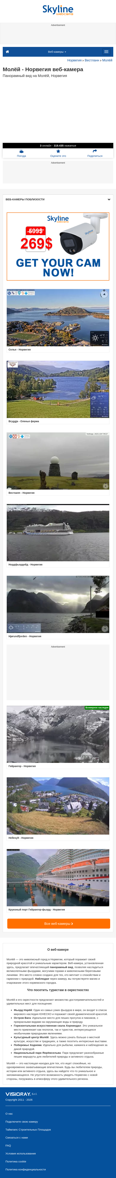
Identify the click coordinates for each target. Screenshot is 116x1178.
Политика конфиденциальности (25, 1169)
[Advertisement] (57, 36)
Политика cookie (15, 1161)
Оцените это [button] (58, 153)
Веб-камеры (57, 51)
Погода (21, 153)
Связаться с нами (16, 1137)
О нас (9, 1113)
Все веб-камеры (58, 924)
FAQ (8, 1145)
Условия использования (20, 1153)
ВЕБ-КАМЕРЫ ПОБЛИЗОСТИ (58, 199)
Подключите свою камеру (21, 1121)
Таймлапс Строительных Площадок (28, 1129)
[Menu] (106, 52)
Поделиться (95, 153)
